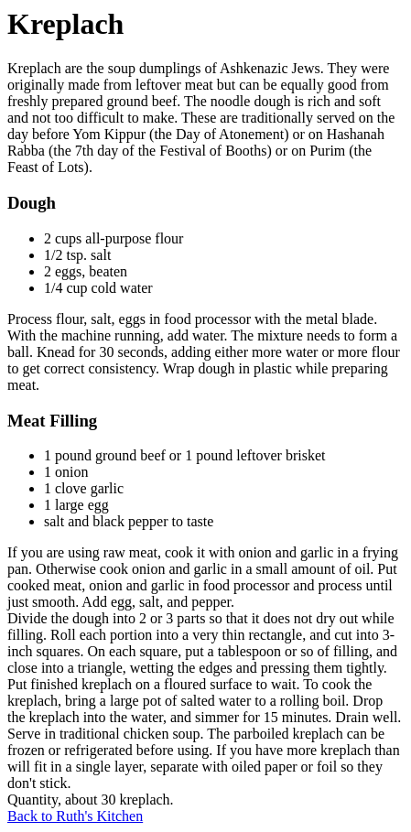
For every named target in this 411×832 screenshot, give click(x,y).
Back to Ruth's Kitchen (75, 816)
